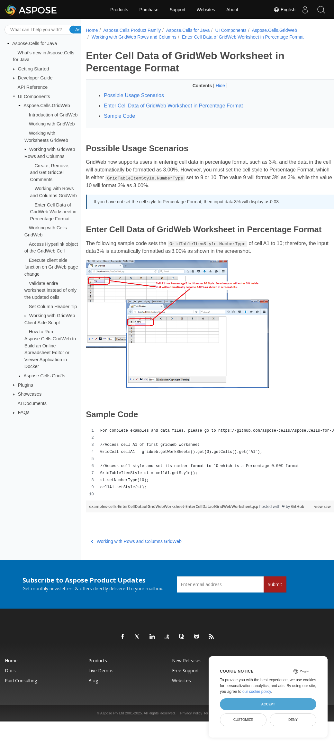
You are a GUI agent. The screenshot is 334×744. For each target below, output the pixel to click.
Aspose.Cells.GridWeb (46, 105)
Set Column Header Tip (53, 306)
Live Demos (100, 686)
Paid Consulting (21, 696)
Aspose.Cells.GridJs (44, 375)
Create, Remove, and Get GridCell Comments (49, 172)
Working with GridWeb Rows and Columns (134, 37)
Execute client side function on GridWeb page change (51, 267)
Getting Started (33, 68)
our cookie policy (256, 691)
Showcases (30, 394)
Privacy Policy (191, 728)
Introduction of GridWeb (53, 114)
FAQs (24, 412)
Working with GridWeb (52, 123)
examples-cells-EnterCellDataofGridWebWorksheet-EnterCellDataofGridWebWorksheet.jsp (174, 516)
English (284, 10)
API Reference (33, 87)
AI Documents (32, 403)
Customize (243, 719)
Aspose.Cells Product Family (132, 30)
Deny (293, 719)
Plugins (25, 384)
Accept (268, 704)
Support (177, 9)
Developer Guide (35, 77)
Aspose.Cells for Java (34, 43)
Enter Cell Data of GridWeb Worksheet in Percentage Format (53, 211)
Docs (10, 686)
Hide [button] (212, 85)
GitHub (95, 521)
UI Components (34, 96)
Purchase (149, 9)
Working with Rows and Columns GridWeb (136, 556)
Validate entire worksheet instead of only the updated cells (50, 289)
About (232, 9)
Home (92, 30)
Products (119, 9)
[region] (201, 472)
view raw (305, 516)
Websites (206, 9)
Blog (93, 696)
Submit (275, 599)
